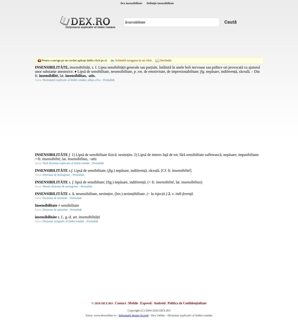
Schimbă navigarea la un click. (133, 60)
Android (160, 303)
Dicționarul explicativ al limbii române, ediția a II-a (72, 80)
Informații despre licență (134, 315)
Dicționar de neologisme (56, 174)
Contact (120, 303)
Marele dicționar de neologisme (60, 186)
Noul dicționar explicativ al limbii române (66, 163)
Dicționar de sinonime (55, 198)
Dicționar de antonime (55, 209)
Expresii (146, 303)
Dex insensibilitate (131, 3)
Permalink (109, 80)
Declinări (165, 60)
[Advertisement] (149, 43)
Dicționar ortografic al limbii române (63, 221)
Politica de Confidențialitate (187, 303)
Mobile (133, 303)
